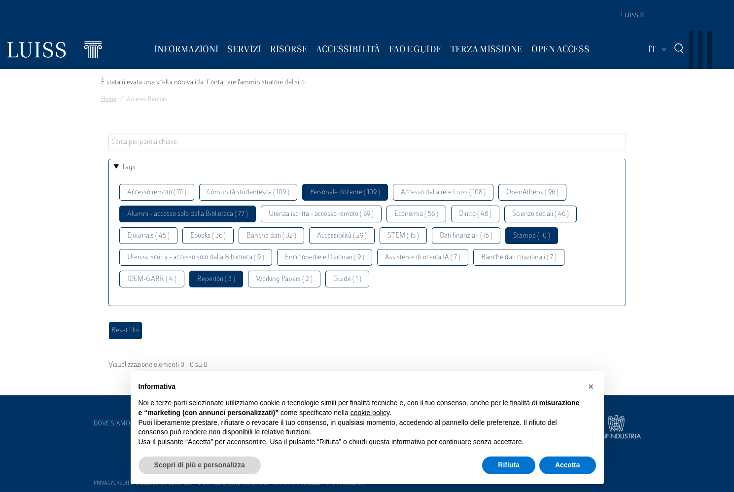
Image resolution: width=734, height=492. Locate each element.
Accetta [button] (567, 465)
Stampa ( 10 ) (531, 236)
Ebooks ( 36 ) (208, 236)
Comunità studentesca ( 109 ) (248, 192)
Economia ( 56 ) (416, 214)
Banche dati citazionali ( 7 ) (519, 257)
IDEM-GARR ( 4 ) (151, 279)
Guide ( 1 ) (347, 279)
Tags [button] (129, 167)
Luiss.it (632, 15)
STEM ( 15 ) (403, 236)
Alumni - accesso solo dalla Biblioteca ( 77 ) (187, 214)
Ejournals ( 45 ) (148, 236)
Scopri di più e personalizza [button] (199, 465)
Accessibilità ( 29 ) (342, 236)
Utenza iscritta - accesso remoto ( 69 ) (321, 214)
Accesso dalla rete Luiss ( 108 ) (443, 192)
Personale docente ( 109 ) (345, 192)
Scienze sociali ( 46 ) (540, 214)
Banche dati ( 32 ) (271, 236)
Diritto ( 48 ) (475, 214)
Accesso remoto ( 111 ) (156, 192)
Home (108, 100)
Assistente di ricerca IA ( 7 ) (422, 257)
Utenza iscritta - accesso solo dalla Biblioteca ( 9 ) (195, 257)
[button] (591, 386)
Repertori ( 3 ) (216, 279)
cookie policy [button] (369, 413)
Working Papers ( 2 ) (284, 279)
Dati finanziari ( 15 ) (466, 236)
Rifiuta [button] (509, 465)
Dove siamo (112, 424)
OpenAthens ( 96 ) (532, 192)
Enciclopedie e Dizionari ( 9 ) (324, 257)
